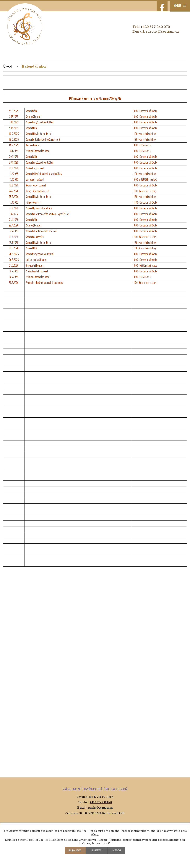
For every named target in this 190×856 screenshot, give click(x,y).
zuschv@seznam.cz (162, 31)
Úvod (7, 66)
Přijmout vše (75, 850)
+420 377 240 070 (155, 26)
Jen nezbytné (96, 850)
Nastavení (116, 850)
